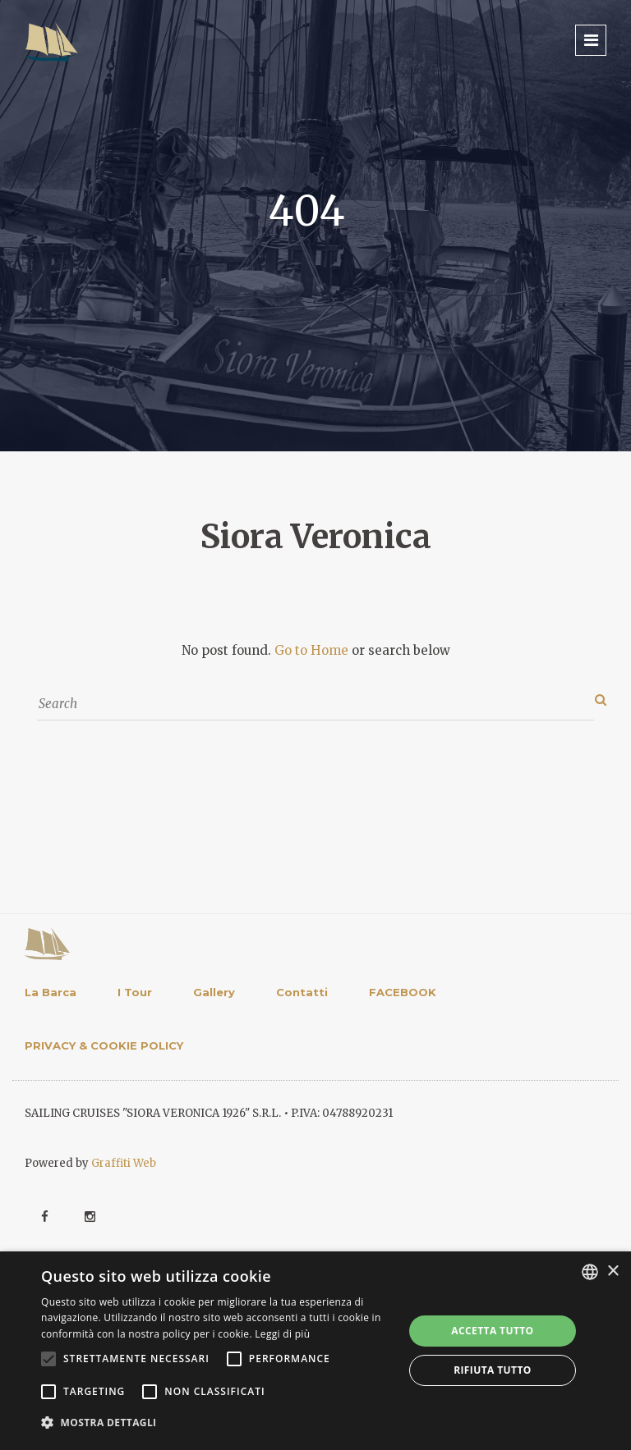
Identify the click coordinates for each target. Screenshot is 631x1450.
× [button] (612, 1271)
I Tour (134, 992)
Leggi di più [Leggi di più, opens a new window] (282, 1334)
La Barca (50, 992)
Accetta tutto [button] (492, 1331)
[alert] (315, 1350)
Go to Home (311, 650)
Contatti (302, 992)
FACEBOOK (402, 992)
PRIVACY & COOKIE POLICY (104, 1045)
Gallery (214, 992)
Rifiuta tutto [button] (493, 1370)
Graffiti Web (123, 1163)
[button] (217, 1423)
